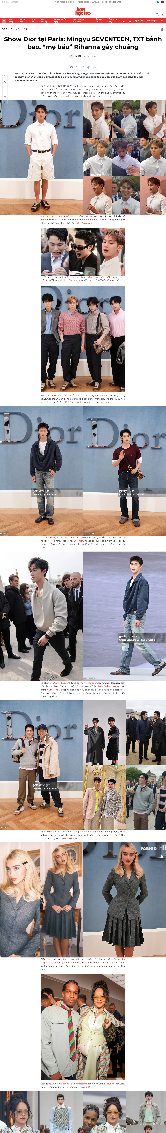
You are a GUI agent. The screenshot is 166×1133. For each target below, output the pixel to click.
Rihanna (65, 1083)
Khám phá (22, 20)
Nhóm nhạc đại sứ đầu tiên (56, 395)
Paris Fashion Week (108, 686)
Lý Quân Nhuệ (48, 537)
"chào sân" (91, 683)
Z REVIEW (127, 20)
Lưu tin (5, 88)
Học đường (44, 20)
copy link (83, 67)
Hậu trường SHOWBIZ (78, 20)
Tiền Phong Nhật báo (88, 2)
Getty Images (70, 280)
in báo (88, 67)
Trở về (5, 102)
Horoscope (152, 20)
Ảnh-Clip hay (113, 20)
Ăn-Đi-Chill (99, 20)
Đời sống (11, 20)
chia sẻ (71, 67)
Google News (162, 29)
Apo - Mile (46, 831)
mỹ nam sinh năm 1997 (98, 277)
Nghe (5, 74)
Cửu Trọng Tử (54, 690)
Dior (90, 1087)
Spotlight (139, 20)
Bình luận (5, 95)
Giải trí (34, 20)
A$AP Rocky (79, 1083)
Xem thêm (162, 21)
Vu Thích (78, 541)
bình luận (94, 67)
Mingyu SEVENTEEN (51, 216)
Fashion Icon (112, 1083)
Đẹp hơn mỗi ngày (60, 20)
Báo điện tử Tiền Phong (83, 11)
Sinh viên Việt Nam (111, 2)
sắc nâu (84, 223)
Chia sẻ (5, 81)
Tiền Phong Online (65, 2)
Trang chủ (4, 21)
